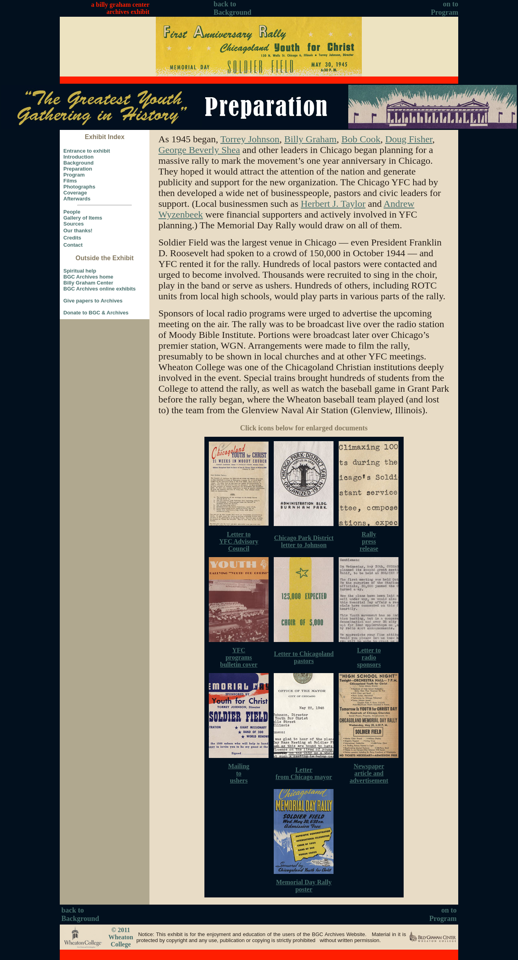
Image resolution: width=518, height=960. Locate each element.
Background (78, 163)
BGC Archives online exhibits (99, 289)
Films (70, 181)
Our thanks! (77, 231)
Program (73, 175)
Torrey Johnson (249, 139)
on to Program (444, 8)
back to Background (232, 8)
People (71, 212)
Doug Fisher (408, 139)
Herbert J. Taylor (333, 203)
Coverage (75, 193)
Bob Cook (361, 139)
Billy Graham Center (88, 283)
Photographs (79, 187)
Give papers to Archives (92, 301)
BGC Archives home (88, 277)
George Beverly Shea (199, 150)
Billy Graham (310, 139)
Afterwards (76, 199)
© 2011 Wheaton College (120, 937)
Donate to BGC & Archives (96, 313)
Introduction (78, 157)
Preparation (77, 169)
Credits (72, 238)
